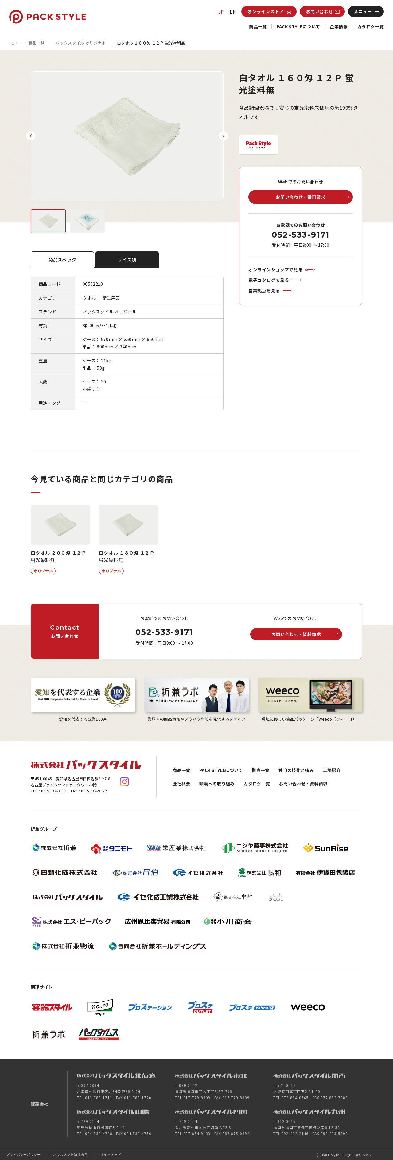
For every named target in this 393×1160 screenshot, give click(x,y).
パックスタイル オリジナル (81, 43)
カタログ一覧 (370, 26)
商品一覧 (258, 26)
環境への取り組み (217, 784)
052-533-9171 (300, 235)
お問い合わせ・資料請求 (303, 784)
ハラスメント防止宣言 (70, 1154)
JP (221, 12)
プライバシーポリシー (23, 1154)
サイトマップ (110, 1154)
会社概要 (181, 784)
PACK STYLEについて (298, 26)
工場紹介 (331, 770)
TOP (13, 43)
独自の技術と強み (296, 770)
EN (233, 12)
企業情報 (338, 26)
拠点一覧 (260, 770)
